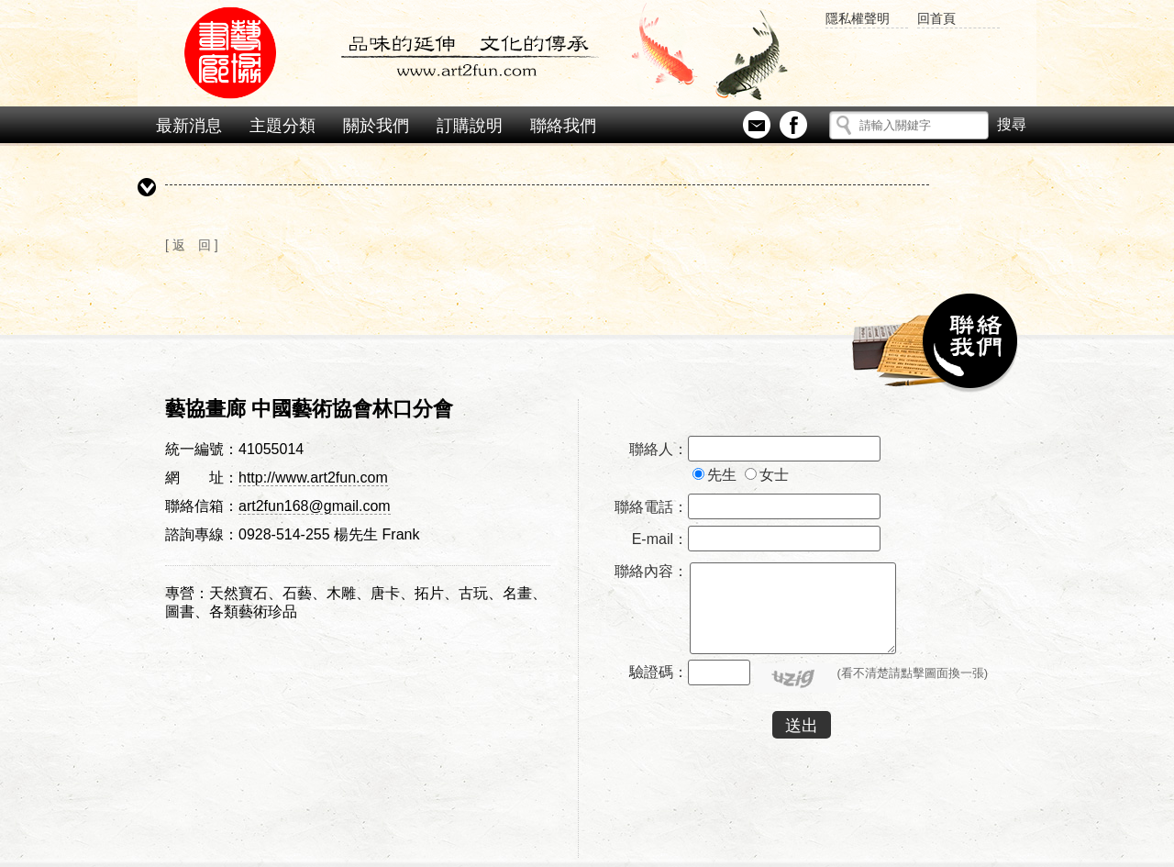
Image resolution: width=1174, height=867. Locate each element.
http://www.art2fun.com (313, 477)
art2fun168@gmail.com (314, 506)
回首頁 (936, 18)
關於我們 (376, 126)
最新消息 (189, 126)
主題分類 (282, 126)
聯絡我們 (563, 126)
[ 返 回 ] (191, 245)
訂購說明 (470, 126)
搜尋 (1011, 121)
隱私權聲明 (857, 18)
